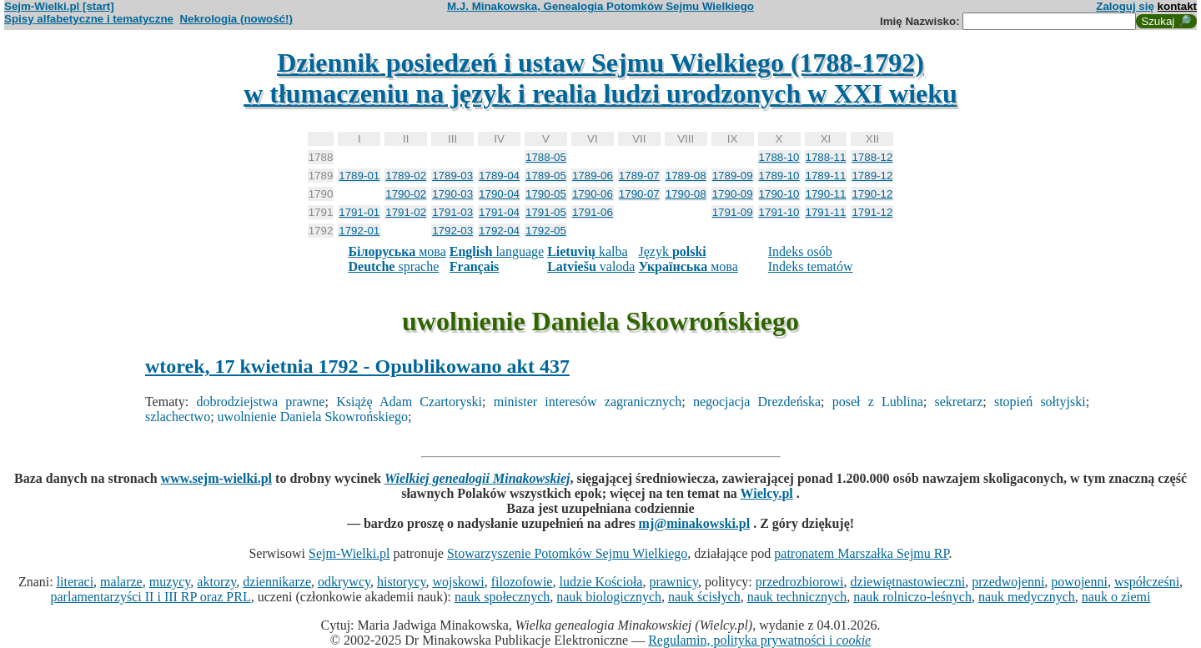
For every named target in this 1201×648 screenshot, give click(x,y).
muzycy (170, 582)
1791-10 (779, 212)
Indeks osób (800, 251)
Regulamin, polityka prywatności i (759, 640)
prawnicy (673, 582)
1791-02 (405, 212)
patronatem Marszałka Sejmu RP (861, 553)
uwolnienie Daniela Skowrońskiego (313, 416)
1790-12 (872, 194)
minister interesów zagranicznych (587, 401)
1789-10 (779, 175)
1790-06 (592, 194)
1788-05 (545, 157)
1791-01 (359, 212)
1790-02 (405, 194)
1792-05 (545, 230)
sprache (393, 266)
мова (396, 251)
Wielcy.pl (767, 493)
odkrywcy (344, 582)
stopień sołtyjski (1040, 401)
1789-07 (639, 175)
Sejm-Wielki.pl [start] (59, 6)
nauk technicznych (797, 597)
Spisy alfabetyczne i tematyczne (88, 19)
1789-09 (732, 175)
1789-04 (499, 175)
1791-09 (732, 212)
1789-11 (826, 175)
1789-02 (405, 175)
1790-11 (826, 194)
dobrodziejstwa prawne (260, 401)
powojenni (1079, 582)
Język (672, 251)
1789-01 (359, 175)
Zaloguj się (1125, 6)
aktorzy (216, 582)
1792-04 (499, 230)
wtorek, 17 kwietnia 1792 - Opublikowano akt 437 (357, 366)
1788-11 (826, 157)
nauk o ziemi (1116, 597)
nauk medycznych (1026, 597)
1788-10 (779, 157)
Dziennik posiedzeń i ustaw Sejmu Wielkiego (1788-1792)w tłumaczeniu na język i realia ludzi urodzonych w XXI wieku (600, 78)
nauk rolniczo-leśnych (912, 597)
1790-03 (452, 194)
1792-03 (452, 230)
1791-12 (872, 212)
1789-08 (686, 175)
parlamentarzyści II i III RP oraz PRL (151, 597)
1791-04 (499, 212)
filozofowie (522, 582)
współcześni (1146, 582)
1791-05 (545, 212)
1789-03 (452, 175)
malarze (121, 582)
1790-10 (779, 194)
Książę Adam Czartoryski (409, 401)
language (497, 251)
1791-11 (826, 212)
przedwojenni (1008, 582)
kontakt (1177, 6)
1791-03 (452, 212)
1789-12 (872, 175)
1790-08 (686, 194)
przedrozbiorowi (800, 582)
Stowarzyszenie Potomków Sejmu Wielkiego (567, 553)
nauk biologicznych (608, 597)
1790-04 (499, 194)
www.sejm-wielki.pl (216, 478)
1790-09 (732, 194)
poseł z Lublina (877, 401)
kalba (587, 251)
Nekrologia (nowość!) (236, 19)
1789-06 (592, 175)
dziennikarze (277, 582)
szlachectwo (177, 416)
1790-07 (639, 194)
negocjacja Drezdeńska (757, 401)
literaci (75, 582)
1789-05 (545, 175)
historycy (401, 582)
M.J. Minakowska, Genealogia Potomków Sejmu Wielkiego (600, 6)
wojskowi (458, 582)
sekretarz (959, 401)
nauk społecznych (502, 597)
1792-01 (359, 230)
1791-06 (592, 212)
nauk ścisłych (704, 597)
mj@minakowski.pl (695, 523)
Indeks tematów (810, 266)
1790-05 (545, 194)
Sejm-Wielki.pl (349, 553)
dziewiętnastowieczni (908, 582)
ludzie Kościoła (600, 582)
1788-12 (872, 157)
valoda (591, 266)
